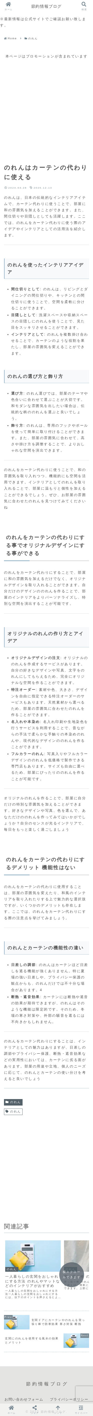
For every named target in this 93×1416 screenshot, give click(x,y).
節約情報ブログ (46, 6)
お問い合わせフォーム (23, 1395)
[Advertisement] (46, 106)
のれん (13, 1102)
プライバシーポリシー (69, 1395)
